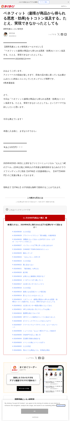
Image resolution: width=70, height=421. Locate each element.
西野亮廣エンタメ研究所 (13, 29)
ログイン (64, 6)
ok (35, 416)
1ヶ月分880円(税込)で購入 (35, 218)
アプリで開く (44, 2)
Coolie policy (61, 410)
